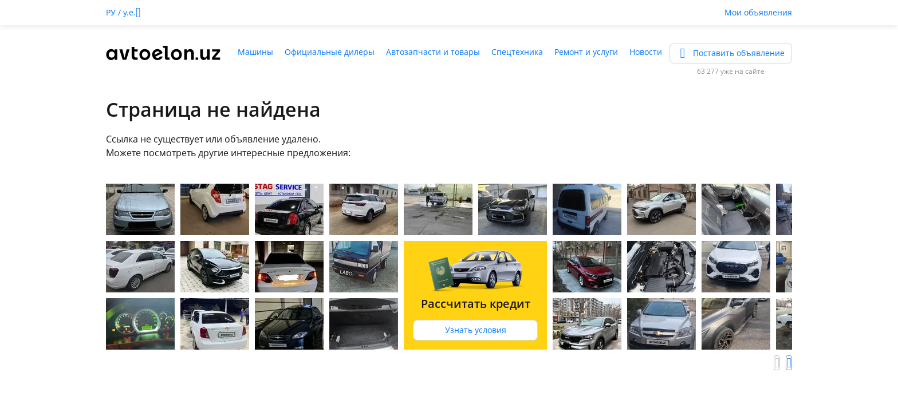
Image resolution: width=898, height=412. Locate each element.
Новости (645, 51)
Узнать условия (475, 329)
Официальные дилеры (330, 51)
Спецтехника (517, 51)
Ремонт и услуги (586, 51)
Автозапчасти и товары (433, 51)
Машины (255, 51)
